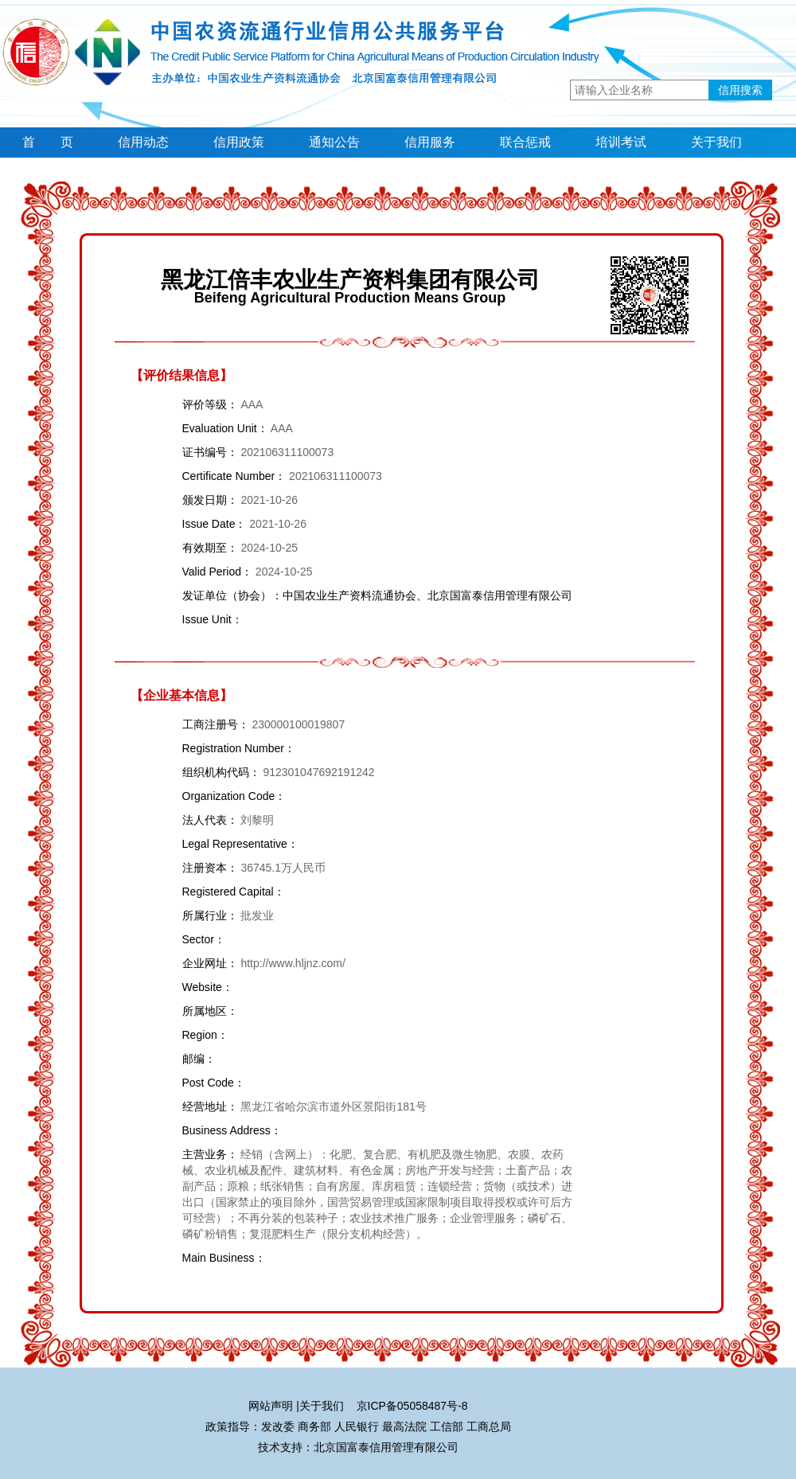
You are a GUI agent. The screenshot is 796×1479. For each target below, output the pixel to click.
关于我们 (716, 142)
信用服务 (429, 142)
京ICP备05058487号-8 (412, 1405)
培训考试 (620, 142)
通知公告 (334, 142)
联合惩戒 (525, 142)
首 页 (47, 142)
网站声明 (270, 1405)
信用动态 (143, 142)
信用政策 (238, 142)
